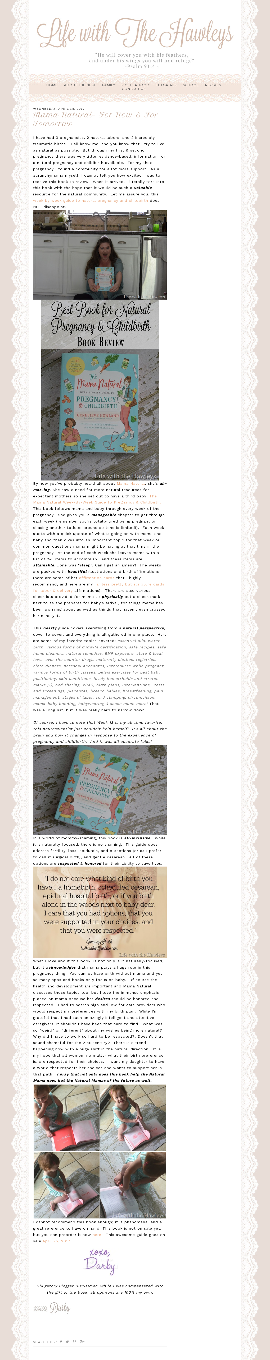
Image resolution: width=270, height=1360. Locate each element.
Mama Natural (131, 483)
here (97, 1235)
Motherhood (136, 85)
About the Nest (80, 85)
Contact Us (134, 89)
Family (108, 85)
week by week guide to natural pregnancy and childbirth (90, 200)
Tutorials (166, 85)
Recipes (213, 85)
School (191, 85)
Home (52, 85)
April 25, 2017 (56, 1241)
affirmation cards (97, 578)
